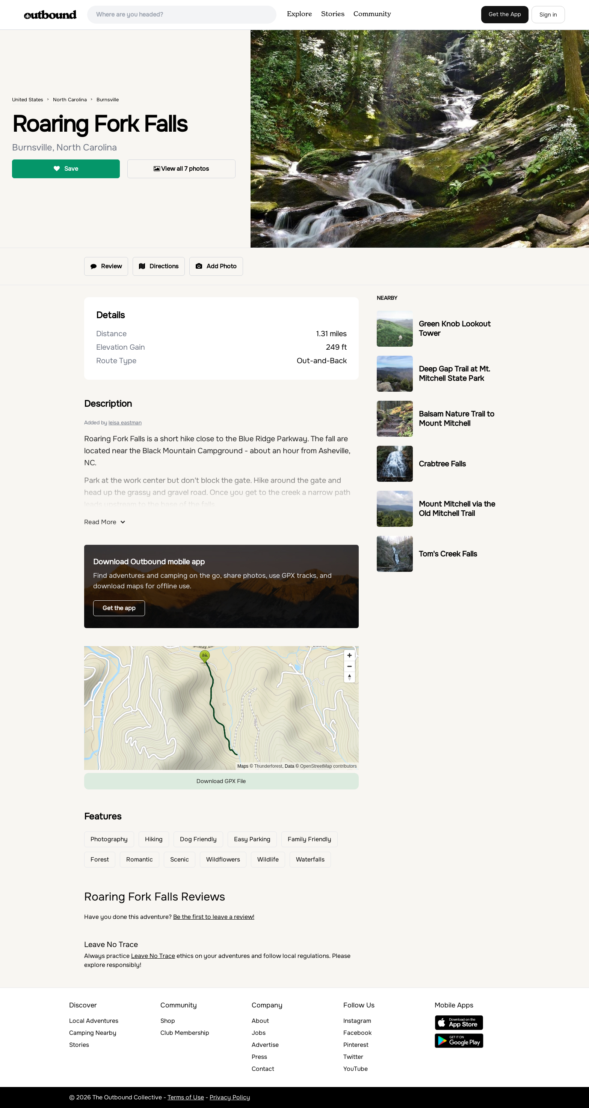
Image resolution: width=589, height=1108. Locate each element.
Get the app (119, 608)
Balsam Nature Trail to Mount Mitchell (456, 418)
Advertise (265, 1045)
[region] (221, 708)
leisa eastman (125, 422)
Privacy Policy (230, 1097)
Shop (167, 1021)
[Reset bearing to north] (349, 677)
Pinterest (356, 1045)
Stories (332, 14)
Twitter (353, 1057)
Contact (263, 1069)
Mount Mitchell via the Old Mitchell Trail (457, 508)
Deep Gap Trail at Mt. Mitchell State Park (454, 373)
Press (259, 1057)
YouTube (355, 1069)
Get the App (505, 14)
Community (372, 14)
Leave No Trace (153, 956)
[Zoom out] (349, 666)
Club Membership (184, 1033)
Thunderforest (268, 766)
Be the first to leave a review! (213, 917)
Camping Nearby (92, 1033)
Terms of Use (186, 1097)
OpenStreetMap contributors (328, 766)
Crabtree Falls (442, 464)
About (260, 1021)
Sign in (548, 14)
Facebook (357, 1033)
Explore (299, 14)
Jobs (259, 1033)
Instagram (357, 1021)
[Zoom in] (349, 655)
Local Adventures (93, 1021)
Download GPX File (221, 781)
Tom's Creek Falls (448, 554)
